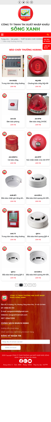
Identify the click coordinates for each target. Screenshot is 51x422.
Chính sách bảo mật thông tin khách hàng (17, 332)
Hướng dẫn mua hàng (10, 328)
